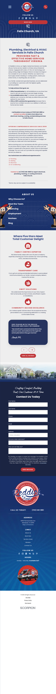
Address (11, 431)
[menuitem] (28, 199)
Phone (10, 416)
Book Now (28, 22)
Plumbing (13, 159)
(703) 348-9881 (38, 510)
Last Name (11, 408)
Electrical (13, 163)
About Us (28, 533)
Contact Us (28, 545)
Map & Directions (28, 525)
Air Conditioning (15, 165)
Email (10, 424)
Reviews (28, 542)
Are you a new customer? (16, 439)
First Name (11, 401)
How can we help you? (15, 446)
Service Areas (28, 539)
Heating (12, 161)
